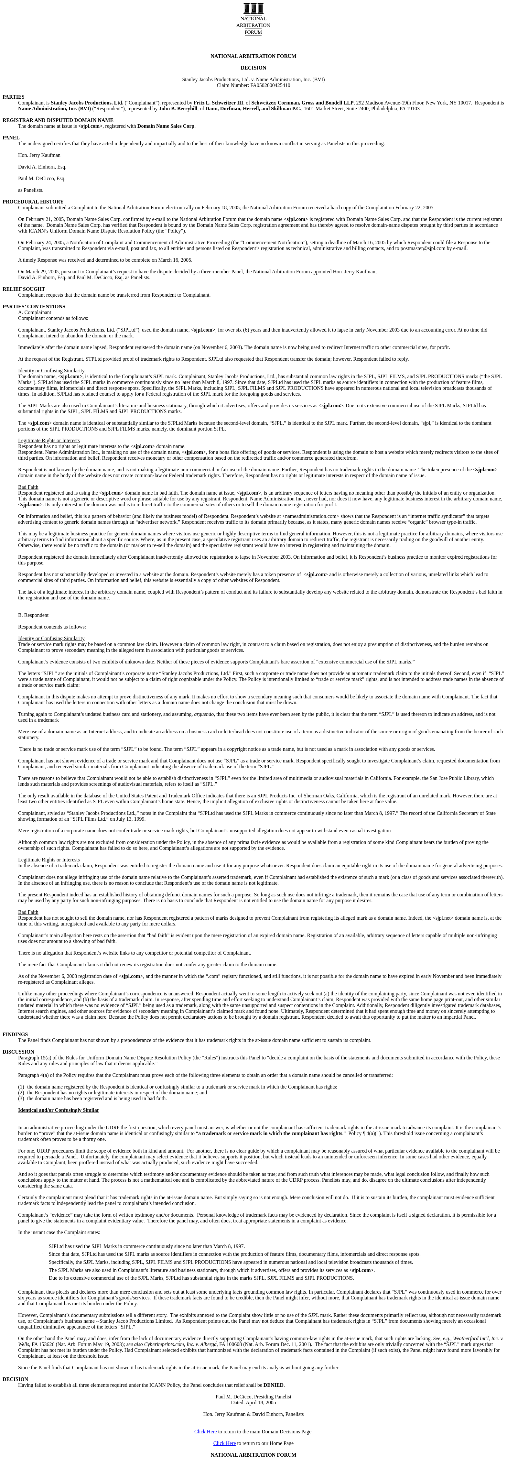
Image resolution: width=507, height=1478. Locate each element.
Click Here (205, 1431)
